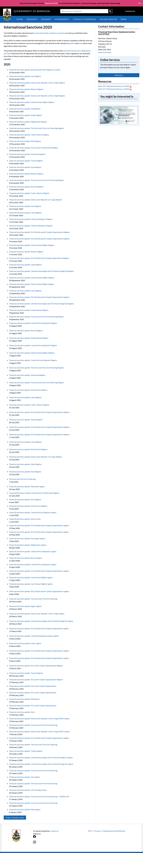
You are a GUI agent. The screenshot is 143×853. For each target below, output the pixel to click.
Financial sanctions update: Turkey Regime (26, 161)
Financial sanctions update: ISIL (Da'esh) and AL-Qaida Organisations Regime (39, 232)
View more (118, 75)
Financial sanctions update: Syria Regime (25, 167)
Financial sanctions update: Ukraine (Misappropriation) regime (34, 636)
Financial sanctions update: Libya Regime (25, 213)
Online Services (108, 19)
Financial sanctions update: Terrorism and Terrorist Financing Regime (36, 128)
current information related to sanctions (49, 33)
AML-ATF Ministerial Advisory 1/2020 (113, 89)
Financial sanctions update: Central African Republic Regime (33, 323)
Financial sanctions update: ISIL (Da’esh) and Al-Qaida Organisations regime (39, 525)
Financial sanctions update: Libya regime (25, 643)
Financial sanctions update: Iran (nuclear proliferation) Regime (33, 148)
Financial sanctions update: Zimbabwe (24, 699)
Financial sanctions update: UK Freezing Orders (28, 790)
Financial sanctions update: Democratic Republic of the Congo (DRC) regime (39, 718)
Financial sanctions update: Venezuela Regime (27, 154)
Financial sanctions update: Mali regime (24, 809)
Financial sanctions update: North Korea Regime (28, 390)
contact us (54, 831)
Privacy (98, 831)
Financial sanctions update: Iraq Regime (25, 76)
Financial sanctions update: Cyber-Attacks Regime (29, 193)
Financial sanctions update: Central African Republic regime (32, 512)
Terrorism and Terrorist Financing (22, 479)
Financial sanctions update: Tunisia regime (25, 751)
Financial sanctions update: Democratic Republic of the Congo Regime (37, 83)
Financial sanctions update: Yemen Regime (26, 419)
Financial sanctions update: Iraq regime (24, 777)
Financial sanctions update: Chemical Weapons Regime (31, 219)
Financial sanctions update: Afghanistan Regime (28, 122)
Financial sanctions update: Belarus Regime (26, 89)
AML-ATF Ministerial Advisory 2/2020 (113, 86)
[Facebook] (52, 837)
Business (46, 19)
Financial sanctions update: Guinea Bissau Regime (28, 310)
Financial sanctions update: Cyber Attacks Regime (29, 135)
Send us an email (104, 52)
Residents (32, 19)
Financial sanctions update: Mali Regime (25, 141)
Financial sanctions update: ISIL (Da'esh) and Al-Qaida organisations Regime (39, 258)
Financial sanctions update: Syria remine (25, 519)
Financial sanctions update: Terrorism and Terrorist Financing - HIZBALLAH (39, 796)
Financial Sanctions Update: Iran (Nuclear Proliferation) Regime (34, 493)
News (124, 19)
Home (19, 19)
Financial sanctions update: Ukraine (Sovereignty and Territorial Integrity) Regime (41, 271)
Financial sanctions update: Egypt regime (25, 606)
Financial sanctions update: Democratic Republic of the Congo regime (36, 613)
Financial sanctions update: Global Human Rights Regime (31, 102)
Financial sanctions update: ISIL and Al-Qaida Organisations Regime (36, 665)
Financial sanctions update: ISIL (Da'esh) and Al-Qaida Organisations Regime (39, 238)
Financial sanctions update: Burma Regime (26, 330)
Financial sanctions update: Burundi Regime (26, 187)
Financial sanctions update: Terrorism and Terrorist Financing (33, 599)
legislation (71, 43)
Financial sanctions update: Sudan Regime (25, 115)
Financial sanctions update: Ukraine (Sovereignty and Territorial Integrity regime (41, 757)
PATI (90, 831)
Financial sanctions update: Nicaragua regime (27, 538)
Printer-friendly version (15, 817)
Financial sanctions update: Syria (22, 712)
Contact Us (130, 11)
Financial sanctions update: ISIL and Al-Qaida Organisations (32, 686)
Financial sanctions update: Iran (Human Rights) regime (31, 577)
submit (110, 11)
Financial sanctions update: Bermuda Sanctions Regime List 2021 (34, 70)
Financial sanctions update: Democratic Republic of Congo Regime (35, 200)
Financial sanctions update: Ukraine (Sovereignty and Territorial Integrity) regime (41, 621)
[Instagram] (52, 843)
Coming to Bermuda (84, 19)
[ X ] (139, 3)
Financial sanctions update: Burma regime (25, 558)
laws (80, 43)
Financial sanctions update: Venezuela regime (27, 486)
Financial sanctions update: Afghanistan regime (27, 545)
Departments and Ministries (114, 831)
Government (61, 19)
